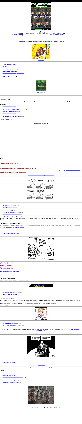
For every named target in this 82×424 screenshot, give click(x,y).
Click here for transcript (4, 305)
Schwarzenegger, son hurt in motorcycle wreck (10, 373)
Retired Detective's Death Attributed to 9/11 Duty (11, 116)
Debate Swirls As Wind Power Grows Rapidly (10, 294)
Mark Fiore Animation (41, 365)
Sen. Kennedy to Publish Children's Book (9, 233)
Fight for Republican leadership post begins (10, 207)
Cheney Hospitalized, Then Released (9, 362)
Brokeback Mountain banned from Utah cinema (10, 212)
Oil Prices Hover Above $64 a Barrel (8, 290)
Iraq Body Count (5, 66)
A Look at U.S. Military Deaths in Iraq (9, 64)
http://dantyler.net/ (42, 92)
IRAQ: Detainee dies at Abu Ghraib (8, 323)
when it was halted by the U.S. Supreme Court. (18, 227)
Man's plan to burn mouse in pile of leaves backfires (11, 380)
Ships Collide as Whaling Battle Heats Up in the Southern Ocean (13, 109)
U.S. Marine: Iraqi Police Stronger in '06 (9, 76)
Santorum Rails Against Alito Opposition (9, 210)
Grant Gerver (51, 367)
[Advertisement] (41, 140)
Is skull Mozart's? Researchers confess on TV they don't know (13, 377)
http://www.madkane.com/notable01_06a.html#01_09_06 (9, 271)
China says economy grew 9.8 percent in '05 (10, 292)
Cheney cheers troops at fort (7, 360)
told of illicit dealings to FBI (26, 280)
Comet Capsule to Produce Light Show (9, 375)
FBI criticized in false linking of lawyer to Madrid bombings (12, 214)
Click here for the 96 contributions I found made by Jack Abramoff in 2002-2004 (41, 175)
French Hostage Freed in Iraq (7, 71)
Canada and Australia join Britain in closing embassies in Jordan (13, 73)
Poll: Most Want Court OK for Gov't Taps (16, 34)
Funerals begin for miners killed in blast (9, 111)
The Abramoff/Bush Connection (41, 31)
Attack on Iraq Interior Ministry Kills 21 (9, 69)
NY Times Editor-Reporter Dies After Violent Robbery (11, 114)
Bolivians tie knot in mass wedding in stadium (10, 382)
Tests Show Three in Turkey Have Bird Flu (9, 113)
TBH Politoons (41, 60)
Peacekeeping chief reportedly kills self (9, 106)
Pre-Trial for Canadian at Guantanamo (9, 325)
